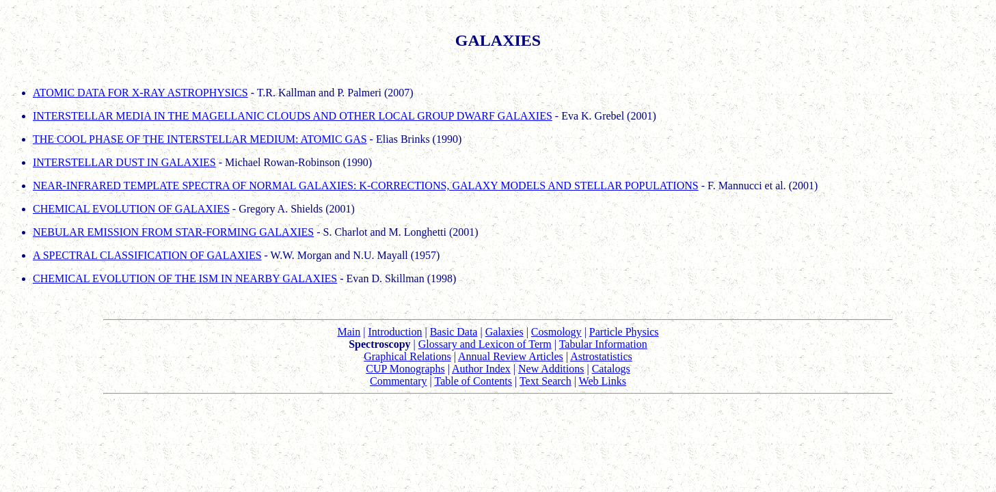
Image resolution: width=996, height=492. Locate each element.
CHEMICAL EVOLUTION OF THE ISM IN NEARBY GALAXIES (185, 278)
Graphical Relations (407, 356)
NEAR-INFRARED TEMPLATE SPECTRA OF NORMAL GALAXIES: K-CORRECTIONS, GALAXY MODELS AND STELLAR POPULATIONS (366, 185)
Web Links (602, 381)
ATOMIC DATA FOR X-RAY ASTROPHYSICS (140, 92)
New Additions (551, 368)
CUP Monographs (405, 368)
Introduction (395, 332)
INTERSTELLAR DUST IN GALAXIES (124, 162)
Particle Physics (624, 332)
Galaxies (504, 332)
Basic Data (454, 332)
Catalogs (611, 368)
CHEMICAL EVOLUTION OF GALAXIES (131, 209)
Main (348, 332)
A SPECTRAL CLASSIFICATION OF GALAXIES (147, 255)
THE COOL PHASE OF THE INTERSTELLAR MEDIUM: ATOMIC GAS (200, 139)
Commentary (398, 381)
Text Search (545, 381)
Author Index (481, 368)
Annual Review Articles (510, 356)
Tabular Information (603, 344)
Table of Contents (473, 381)
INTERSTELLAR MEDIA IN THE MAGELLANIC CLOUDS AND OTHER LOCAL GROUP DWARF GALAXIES (292, 116)
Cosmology (556, 332)
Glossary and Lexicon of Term (485, 344)
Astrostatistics (601, 356)
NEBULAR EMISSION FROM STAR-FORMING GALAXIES (173, 232)
